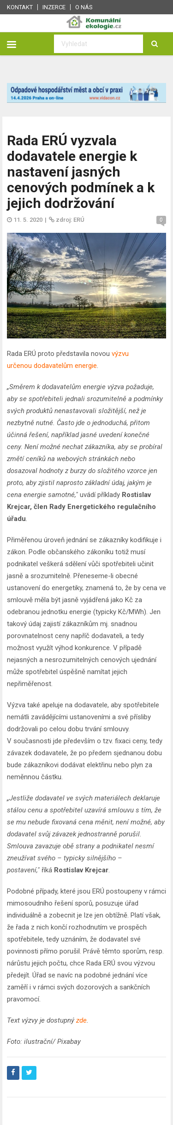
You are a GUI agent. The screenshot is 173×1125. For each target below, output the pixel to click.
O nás (84, 7)
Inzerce (54, 7)
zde (81, 1020)
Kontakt (20, 7)
